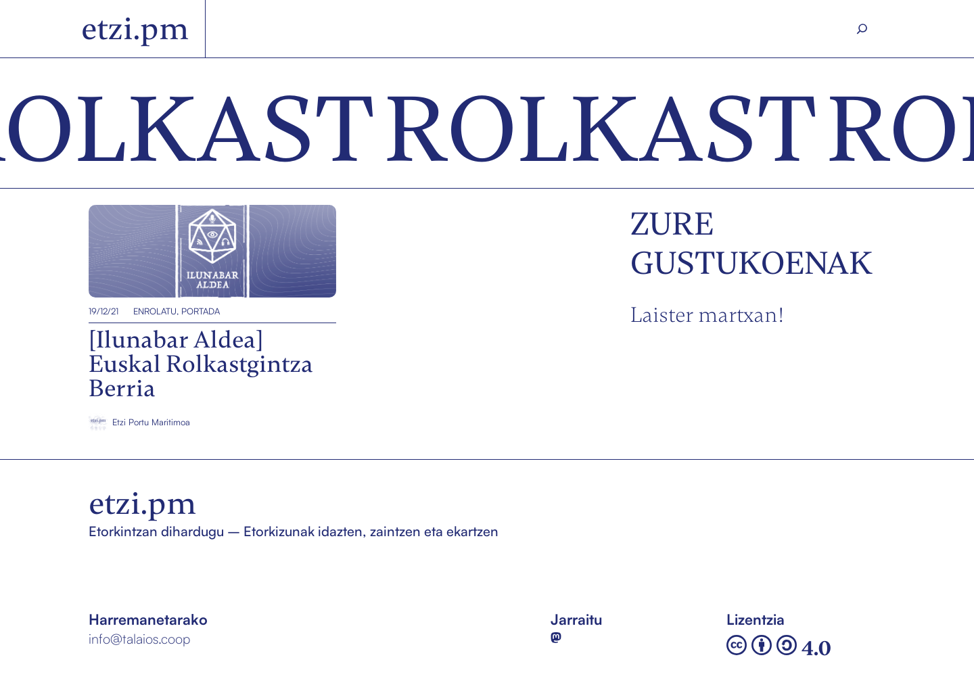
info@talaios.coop (139, 638)
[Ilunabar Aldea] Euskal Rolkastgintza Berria (210, 251)
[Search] (862, 29)
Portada (200, 311)
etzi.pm (135, 29)
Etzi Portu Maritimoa (151, 422)
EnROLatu (155, 311)
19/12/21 (103, 311)
